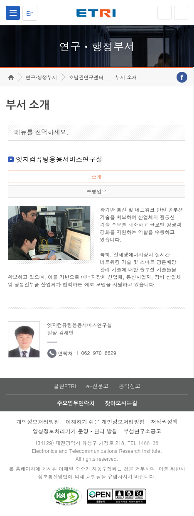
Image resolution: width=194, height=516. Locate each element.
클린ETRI (65, 386)
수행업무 (96, 191)
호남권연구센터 (86, 77)
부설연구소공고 (142, 431)
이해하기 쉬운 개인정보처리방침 (105, 422)
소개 (96, 176)
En (30, 13)
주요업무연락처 (76, 403)
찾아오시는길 (121, 403)
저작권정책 (164, 422)
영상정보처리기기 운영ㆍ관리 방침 (75, 431)
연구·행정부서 (41, 77)
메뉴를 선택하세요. (42, 131)
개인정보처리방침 (37, 422)
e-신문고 (97, 386)
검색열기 (181, 13)
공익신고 (129, 386)
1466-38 (148, 442)
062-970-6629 (98, 352)
